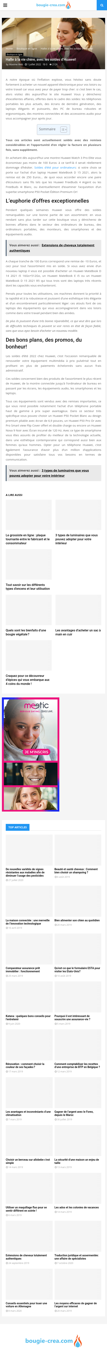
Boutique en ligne (14, 54)
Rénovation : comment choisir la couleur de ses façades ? (25, 1065)
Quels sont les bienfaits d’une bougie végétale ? (26, 632)
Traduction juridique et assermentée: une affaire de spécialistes (77, 1257)
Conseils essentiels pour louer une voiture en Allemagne (26, 1305)
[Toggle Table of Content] (61, 129)
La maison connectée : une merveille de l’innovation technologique (28, 922)
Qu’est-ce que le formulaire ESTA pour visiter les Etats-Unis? (77, 970)
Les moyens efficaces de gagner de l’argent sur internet (76, 1305)
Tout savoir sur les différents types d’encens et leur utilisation (28, 587)
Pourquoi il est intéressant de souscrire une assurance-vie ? (72, 1018)
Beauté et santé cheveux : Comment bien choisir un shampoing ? (76, 871)
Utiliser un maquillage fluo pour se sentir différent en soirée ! (26, 1209)
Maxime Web (16, 64)
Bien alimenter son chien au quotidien (77, 920)
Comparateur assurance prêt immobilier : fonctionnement (23, 970)
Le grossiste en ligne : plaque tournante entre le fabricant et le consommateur (28, 539)
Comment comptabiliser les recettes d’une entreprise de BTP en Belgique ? (77, 1065)
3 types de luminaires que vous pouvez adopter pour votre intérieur (77, 539)
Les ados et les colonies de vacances (77, 1207)
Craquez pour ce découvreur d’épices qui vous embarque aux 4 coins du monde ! (27, 680)
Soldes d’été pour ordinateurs (55, 167)
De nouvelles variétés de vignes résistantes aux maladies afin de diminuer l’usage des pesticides (25, 872)
